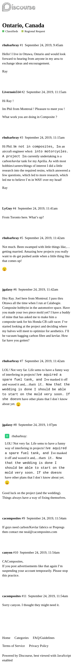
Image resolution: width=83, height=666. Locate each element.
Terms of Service (13, 646)
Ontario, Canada (23, 25)
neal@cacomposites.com (40, 532)
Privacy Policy (38, 646)
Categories (21, 638)
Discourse (25, 655)
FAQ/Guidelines (43, 638)
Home (6, 638)
